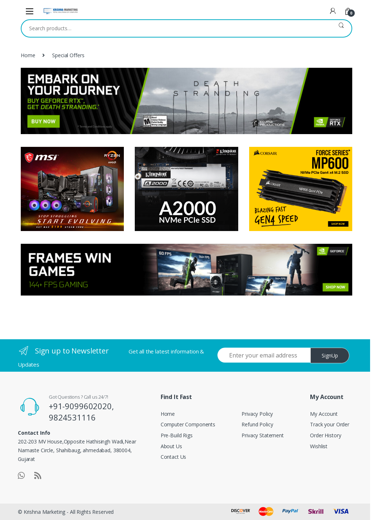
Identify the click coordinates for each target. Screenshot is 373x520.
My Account (324, 413)
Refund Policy (257, 424)
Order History (325, 435)
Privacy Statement (263, 435)
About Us (171, 446)
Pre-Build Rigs (177, 435)
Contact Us (173, 456)
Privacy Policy (257, 413)
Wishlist (318, 446)
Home (28, 55)
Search (341, 28)
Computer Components (188, 424)
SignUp (330, 355)
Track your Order (329, 424)
